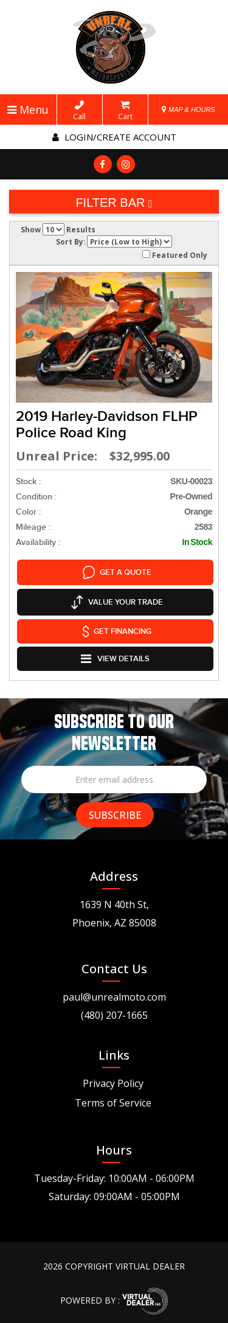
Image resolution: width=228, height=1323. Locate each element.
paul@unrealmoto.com (114, 993)
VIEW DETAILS (115, 656)
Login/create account (114, 137)
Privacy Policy (113, 1079)
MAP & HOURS (188, 109)
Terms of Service (113, 1099)
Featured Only (174, 255)
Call (79, 110)
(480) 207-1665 (114, 1011)
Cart (125, 110)
